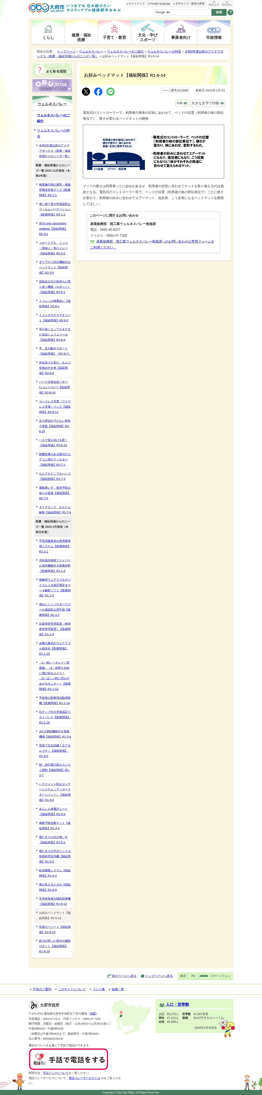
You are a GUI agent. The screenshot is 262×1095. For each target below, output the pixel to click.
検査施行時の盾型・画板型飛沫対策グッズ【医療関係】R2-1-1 (55, 190)
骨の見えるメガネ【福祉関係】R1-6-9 (55, 887)
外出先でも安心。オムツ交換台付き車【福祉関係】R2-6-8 (55, 368)
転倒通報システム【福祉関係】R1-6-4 (55, 873)
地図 (93, 1013)
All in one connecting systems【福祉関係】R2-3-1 (53, 229)
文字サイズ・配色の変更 (190, 3)
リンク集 (99, 989)
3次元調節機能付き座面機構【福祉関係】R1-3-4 (55, 734)
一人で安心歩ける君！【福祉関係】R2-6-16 (53, 442)
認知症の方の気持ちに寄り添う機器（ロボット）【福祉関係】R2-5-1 (55, 287)
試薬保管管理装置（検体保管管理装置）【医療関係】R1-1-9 (55, 629)
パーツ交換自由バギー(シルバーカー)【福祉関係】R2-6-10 (54, 387)
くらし (48, 37)
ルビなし (227, 4)
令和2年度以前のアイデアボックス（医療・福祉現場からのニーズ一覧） (55, 151)
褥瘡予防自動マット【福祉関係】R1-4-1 (55, 825)
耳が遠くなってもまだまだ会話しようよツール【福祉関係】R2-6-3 (55, 334)
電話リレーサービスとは (86, 1078)
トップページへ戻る (159, 976)
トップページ (66, 51)
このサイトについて (72, 989)
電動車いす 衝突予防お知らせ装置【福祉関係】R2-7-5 (55, 493)
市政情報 (214, 37)
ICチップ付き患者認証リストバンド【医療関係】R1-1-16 (55, 717)
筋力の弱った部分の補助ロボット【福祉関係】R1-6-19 (55, 946)
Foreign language (160, 3)
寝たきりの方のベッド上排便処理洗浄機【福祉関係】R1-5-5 (55, 856)
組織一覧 (118, 989)
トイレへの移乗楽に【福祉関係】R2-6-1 (55, 303)
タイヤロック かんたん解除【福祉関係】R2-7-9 (55, 509)
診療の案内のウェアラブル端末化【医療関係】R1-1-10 (55, 648)
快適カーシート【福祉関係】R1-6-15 (55, 929)
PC (193, 976)
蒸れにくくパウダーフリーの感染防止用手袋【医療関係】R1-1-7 (55, 610)
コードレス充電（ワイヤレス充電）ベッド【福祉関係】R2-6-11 (55, 407)
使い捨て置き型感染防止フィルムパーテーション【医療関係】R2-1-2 (55, 209)
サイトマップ (137, 3)
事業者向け (181, 37)
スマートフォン (220, 976)
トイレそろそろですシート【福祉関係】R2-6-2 (55, 317)
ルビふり (214, 4)
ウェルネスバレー (91, 51)
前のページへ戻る (124, 976)
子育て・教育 (114, 37)
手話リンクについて (56, 1073)
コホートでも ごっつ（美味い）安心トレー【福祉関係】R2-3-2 (53, 248)
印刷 (180, 103)
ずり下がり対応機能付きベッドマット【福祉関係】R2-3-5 (55, 267)
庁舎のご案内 (42, 989)
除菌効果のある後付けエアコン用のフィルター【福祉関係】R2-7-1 (55, 459)
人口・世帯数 (177, 1004)
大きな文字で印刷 (205, 103)
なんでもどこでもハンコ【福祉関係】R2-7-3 (55, 476)
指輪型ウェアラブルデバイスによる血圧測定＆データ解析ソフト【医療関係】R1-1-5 (55, 587)
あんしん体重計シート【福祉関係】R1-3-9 (53, 811)
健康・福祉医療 (81, 37)
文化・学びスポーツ (147, 37)
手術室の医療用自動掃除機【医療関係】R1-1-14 (55, 700)
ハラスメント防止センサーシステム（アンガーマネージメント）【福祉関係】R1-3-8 (55, 792)
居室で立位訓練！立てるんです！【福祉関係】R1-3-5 (55, 751)
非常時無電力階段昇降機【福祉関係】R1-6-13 (55, 901)
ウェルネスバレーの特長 (164, 51)
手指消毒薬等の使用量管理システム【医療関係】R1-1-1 (55, 546)
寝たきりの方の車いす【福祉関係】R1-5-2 (53, 839)
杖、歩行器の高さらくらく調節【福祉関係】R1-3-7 (55, 770)
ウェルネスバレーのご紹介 (125, 51)
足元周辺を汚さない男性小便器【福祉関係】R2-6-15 (55, 426)
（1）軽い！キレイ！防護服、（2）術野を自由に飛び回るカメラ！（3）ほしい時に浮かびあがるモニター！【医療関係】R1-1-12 (55, 676)
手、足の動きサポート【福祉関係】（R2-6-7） (55, 351)
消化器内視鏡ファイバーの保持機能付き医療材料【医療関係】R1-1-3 (55, 566)
